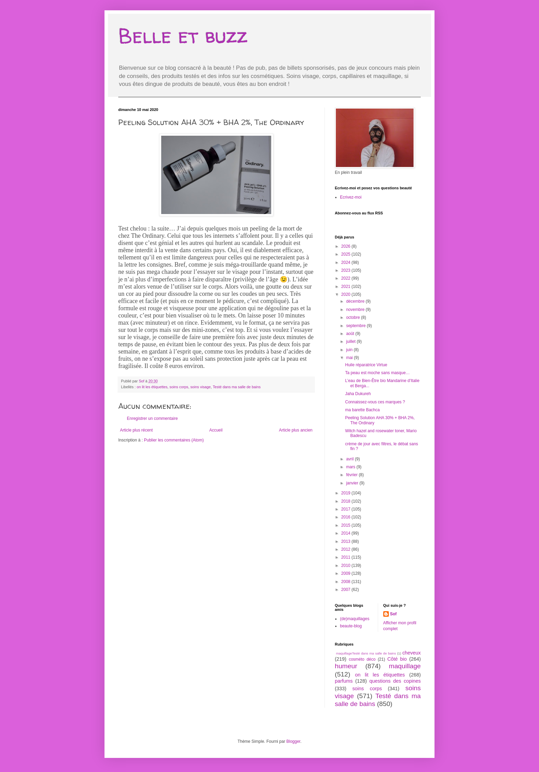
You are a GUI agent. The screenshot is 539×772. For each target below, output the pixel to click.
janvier (353, 483)
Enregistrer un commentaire (152, 418)
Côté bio (397, 659)
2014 (346, 533)
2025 (346, 254)
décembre (356, 301)
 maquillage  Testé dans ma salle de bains (365, 653)
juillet (351, 341)
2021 (346, 286)
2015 (346, 525)
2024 (346, 262)
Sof (393, 614)
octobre (353, 317)
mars (351, 467)
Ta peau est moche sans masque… (377, 372)
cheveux (411, 653)
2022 (346, 278)
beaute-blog (351, 626)
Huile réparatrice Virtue (366, 364)
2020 (346, 294)
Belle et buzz (183, 36)
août (350, 333)
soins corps (178, 387)
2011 (346, 557)
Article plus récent (136, 430)
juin (350, 349)
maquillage (405, 666)
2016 (346, 517)
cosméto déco (362, 659)
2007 (346, 589)
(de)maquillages (354, 618)
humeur (346, 666)
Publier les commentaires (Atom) (174, 440)
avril (350, 459)
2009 (346, 573)
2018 (346, 501)
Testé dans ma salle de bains (237, 387)
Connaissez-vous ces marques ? (375, 402)
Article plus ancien (295, 430)
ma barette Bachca (362, 409)
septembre (356, 325)
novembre (356, 309)
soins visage (200, 387)
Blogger (293, 741)
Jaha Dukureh (358, 393)
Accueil (216, 430)
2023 (346, 270)
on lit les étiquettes (152, 387)
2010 (346, 565)
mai (350, 357)
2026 (346, 246)
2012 (346, 549)
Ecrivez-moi (351, 197)
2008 (346, 581)
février (352, 474)
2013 (346, 541)
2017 (346, 509)
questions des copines (395, 681)
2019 (346, 493)
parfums (344, 681)
